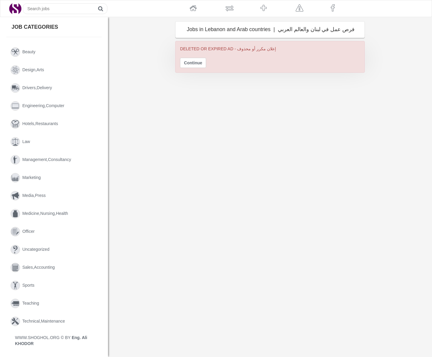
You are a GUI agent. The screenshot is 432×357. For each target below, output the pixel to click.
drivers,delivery (31, 88)
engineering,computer (37, 106)
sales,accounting (32, 267)
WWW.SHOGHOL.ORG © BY (51, 340)
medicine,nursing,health (39, 213)
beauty (22, 52)
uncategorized (30, 249)
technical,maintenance (37, 321)
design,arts (27, 70)
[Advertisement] (140, 130)
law (20, 142)
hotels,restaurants (34, 124)
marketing (25, 178)
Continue (193, 62)
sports (22, 285)
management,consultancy (40, 160)
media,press (28, 195)
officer (22, 231)
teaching (24, 303)
